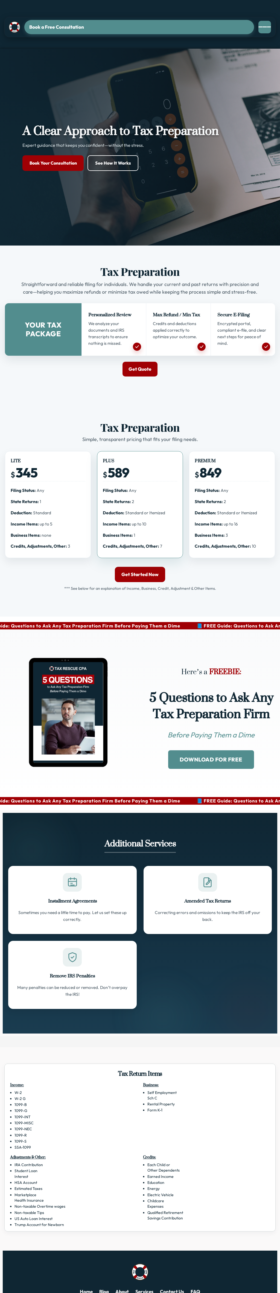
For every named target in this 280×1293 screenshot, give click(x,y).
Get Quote (140, 369)
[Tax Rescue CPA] (14, 27)
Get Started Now (140, 574)
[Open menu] (264, 27)
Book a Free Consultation (56, 27)
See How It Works (113, 163)
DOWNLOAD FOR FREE (211, 759)
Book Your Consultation (53, 163)
